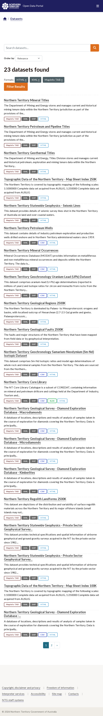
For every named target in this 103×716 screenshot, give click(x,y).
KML (25, 119)
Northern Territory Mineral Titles (26, 100)
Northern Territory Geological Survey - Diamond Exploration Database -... (45, 614)
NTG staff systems (13, 700)
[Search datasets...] (47, 47)
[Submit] (94, 47)
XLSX (52, 401)
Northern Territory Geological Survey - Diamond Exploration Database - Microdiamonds (45, 440)
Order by (9, 58)
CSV (42, 242)
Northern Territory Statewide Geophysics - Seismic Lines (42, 205)
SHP (34, 119)
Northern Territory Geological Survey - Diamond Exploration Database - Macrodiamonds (45, 410)
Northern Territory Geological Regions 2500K (35, 303)
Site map (57, 693)
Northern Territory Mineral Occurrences (31, 250)
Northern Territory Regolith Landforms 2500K (35, 499)
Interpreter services (13, 693)
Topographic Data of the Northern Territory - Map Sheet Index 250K (50, 179)
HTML (43, 119)
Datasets (16, 18)
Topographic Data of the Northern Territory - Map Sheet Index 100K (50, 586)
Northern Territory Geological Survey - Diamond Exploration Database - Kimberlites (45, 470)
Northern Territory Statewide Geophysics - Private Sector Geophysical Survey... (43, 527)
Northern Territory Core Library (25, 382)
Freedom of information (60, 687)
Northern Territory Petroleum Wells (28, 228)
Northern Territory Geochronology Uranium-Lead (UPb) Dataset (47, 277)
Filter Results (16, 86)
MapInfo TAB (12, 119)
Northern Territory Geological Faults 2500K (33, 329)
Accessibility (38, 693)
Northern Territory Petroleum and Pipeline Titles (37, 126)
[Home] (5, 19)
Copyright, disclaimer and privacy (21, 687)
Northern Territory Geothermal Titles (29, 153)
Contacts (73, 693)
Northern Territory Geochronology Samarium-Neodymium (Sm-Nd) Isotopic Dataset (49, 353)
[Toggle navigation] (97, 6)
